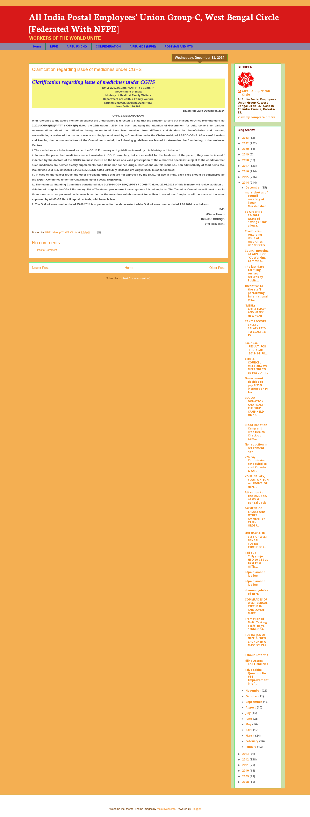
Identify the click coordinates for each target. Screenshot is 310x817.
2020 (246, 148)
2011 (246, 765)
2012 (246, 759)
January (251, 746)
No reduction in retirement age (256, 448)
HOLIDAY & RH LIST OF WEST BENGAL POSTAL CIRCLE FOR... (256, 540)
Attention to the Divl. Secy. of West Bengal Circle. (256, 497)
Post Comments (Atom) (136, 278)
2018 (246, 160)
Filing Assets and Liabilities (256, 662)
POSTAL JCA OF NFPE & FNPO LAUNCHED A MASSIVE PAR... (257, 640)
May (249, 724)
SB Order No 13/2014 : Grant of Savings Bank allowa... (256, 218)
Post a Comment (47, 249)
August (251, 707)
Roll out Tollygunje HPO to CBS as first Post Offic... (256, 559)
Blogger (196, 808)
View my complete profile (256, 117)
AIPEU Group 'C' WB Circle (256, 93)
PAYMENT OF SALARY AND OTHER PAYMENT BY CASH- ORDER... (255, 517)
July (249, 713)
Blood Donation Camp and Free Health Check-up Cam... (256, 431)
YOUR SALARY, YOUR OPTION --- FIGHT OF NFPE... (257, 481)
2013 (246, 754)
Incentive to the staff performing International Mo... (256, 292)
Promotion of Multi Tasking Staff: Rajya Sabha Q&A (256, 624)
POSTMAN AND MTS (179, 46)
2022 (246, 143)
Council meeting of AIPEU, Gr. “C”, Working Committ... (257, 256)
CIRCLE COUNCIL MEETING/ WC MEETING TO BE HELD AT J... (256, 365)
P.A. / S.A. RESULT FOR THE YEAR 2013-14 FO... (256, 348)
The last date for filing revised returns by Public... (254, 273)
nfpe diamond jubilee (255, 574)
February (252, 741)
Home (37, 46)
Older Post (217, 268)
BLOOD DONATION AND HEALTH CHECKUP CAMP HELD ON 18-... (255, 406)
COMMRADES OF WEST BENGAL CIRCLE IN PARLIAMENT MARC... (256, 606)
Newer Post (40, 268)
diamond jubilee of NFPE (256, 592)
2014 (246, 182)
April (249, 729)
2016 (246, 171)
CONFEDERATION (108, 46)
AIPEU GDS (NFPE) (143, 46)
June (249, 718)
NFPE (54, 46)
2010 (246, 770)
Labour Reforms (256, 655)
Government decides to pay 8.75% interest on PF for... (256, 385)
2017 (246, 165)
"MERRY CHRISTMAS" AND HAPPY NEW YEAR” (255, 310)
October (252, 696)
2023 (246, 137)
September (254, 702)
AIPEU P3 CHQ (77, 46)
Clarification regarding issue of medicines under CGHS (255, 238)
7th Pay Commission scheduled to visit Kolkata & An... (256, 463)
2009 (246, 776)
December (253, 187)
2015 (246, 177)
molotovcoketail (166, 808)
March (250, 735)
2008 (246, 781)
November (254, 690)
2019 (246, 154)
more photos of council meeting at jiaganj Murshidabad (256, 199)
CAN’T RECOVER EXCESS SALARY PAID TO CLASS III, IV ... (256, 328)
